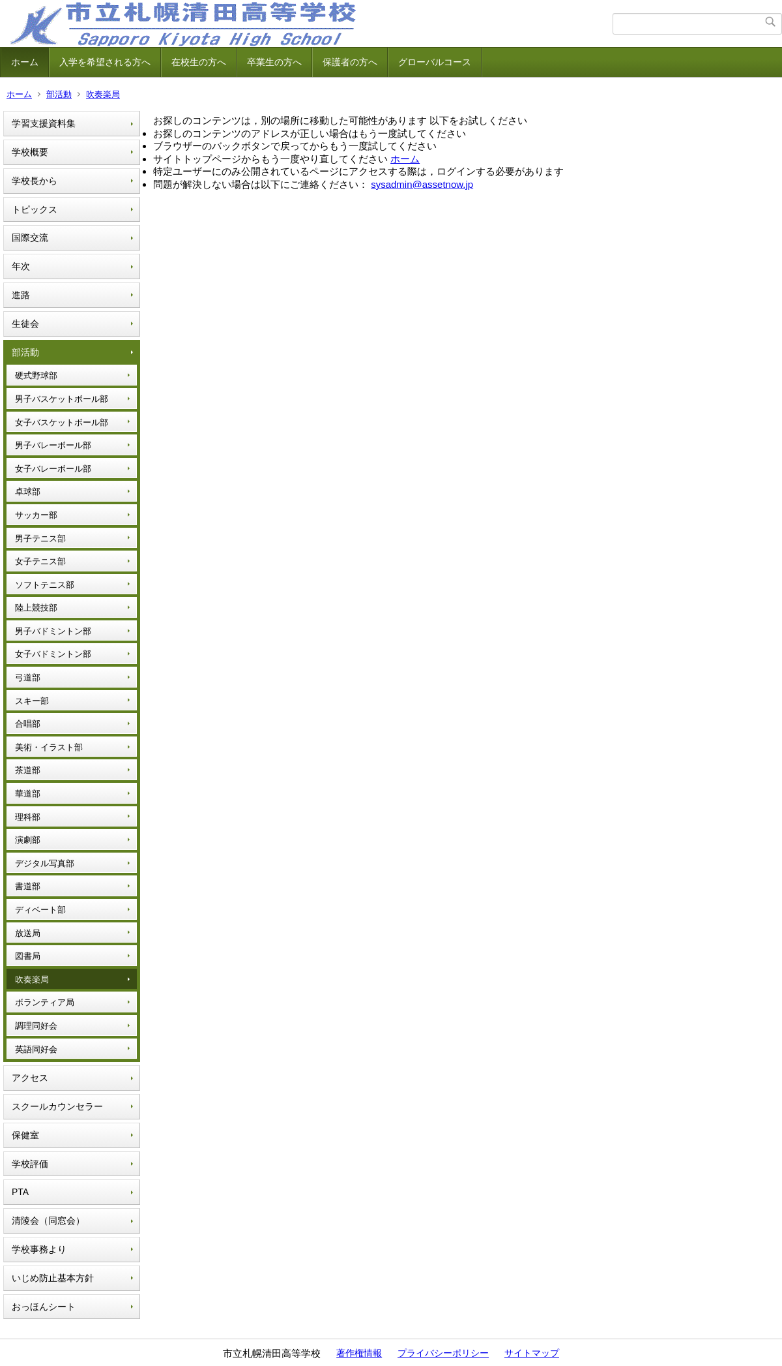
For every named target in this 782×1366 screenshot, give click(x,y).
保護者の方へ (350, 62)
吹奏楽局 (103, 94)
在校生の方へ (198, 62)
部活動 (59, 94)
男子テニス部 (40, 538)
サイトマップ (531, 1353)
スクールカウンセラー (57, 1106)
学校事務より (39, 1249)
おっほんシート (44, 1306)
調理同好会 (36, 1026)
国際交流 (30, 237)
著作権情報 (359, 1353)
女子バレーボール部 (53, 469)
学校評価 (30, 1164)
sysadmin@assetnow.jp (422, 184)
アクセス (30, 1077)
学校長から (34, 180)
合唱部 (27, 724)
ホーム (24, 62)
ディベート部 (40, 910)
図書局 (27, 956)
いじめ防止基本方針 (53, 1278)
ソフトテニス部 (44, 585)
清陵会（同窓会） (48, 1220)
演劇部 (27, 840)
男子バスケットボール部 (61, 399)
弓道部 (27, 677)
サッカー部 (36, 515)
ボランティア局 (44, 1002)
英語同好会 (36, 1049)
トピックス (34, 209)
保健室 (25, 1135)
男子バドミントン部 (53, 631)
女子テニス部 (40, 561)
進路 (21, 295)
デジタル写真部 (44, 863)
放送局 (27, 933)
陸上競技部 (36, 608)
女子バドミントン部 (53, 654)
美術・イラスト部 (49, 747)
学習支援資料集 (44, 123)
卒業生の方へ (274, 62)
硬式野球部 (36, 375)
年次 (21, 266)
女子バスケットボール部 (61, 422)
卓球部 (27, 491)
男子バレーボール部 (53, 445)
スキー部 (32, 701)
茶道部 (27, 770)
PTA (20, 1192)
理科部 (27, 817)
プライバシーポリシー (443, 1353)
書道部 (27, 886)
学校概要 (30, 152)
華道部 (27, 793)
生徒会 (25, 323)
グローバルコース (434, 62)
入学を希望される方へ (105, 62)
